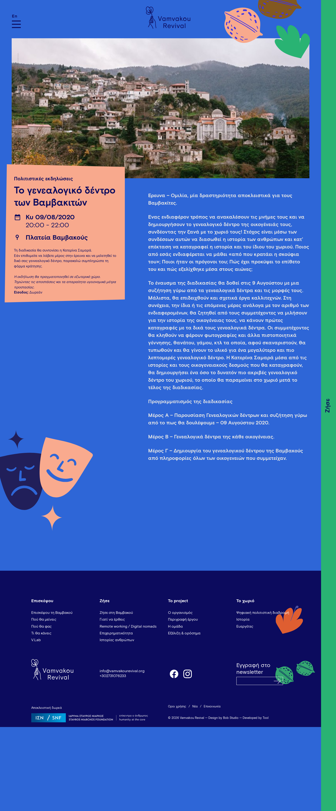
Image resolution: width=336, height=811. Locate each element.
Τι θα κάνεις (41, 633)
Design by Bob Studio (223, 718)
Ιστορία (242, 619)
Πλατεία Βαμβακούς (57, 237)
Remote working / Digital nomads (128, 626)
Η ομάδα (175, 626)
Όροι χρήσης (177, 706)
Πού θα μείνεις (43, 619)
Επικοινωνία (212, 706)
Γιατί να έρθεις (112, 619)
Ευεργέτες (244, 626)
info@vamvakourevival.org (122, 671)
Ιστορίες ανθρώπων (117, 640)
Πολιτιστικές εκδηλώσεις (43, 179)
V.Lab (36, 640)
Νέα (195, 706)
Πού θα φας (41, 626)
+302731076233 (113, 676)
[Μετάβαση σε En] (16, 16)
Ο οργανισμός (180, 613)
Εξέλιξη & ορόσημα (184, 633)
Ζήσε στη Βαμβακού (116, 613)
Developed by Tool (256, 718)
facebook (174, 673)
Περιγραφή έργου (183, 619)
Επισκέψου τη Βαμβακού (52, 613)
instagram (188, 673)
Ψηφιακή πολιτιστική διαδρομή (262, 613)
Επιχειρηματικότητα (116, 633)
